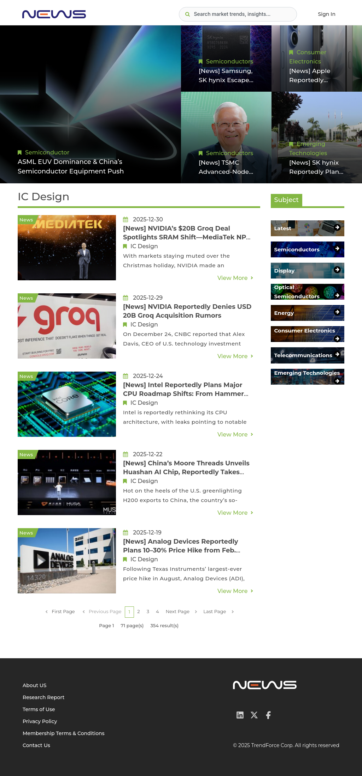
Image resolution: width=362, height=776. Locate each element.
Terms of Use (39, 709)
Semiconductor (47, 152)
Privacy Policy (40, 721)
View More (232, 278)
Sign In (326, 14)
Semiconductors (229, 60)
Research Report (43, 697)
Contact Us (36, 745)
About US (35, 685)
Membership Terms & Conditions (64, 733)
